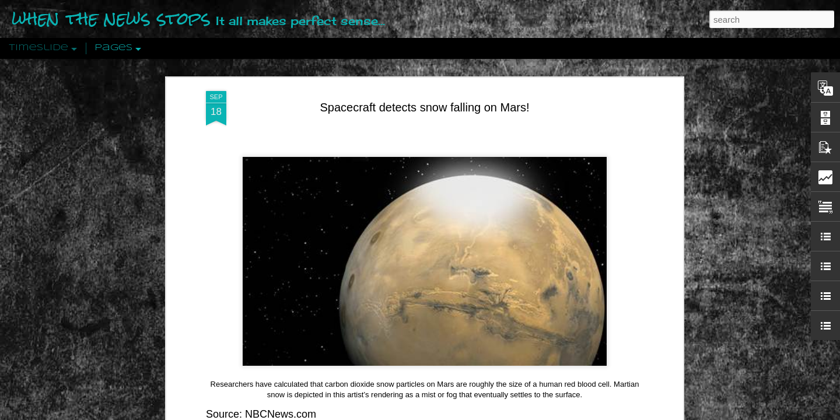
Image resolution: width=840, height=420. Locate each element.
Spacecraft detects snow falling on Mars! (424, 90)
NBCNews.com (280, 397)
